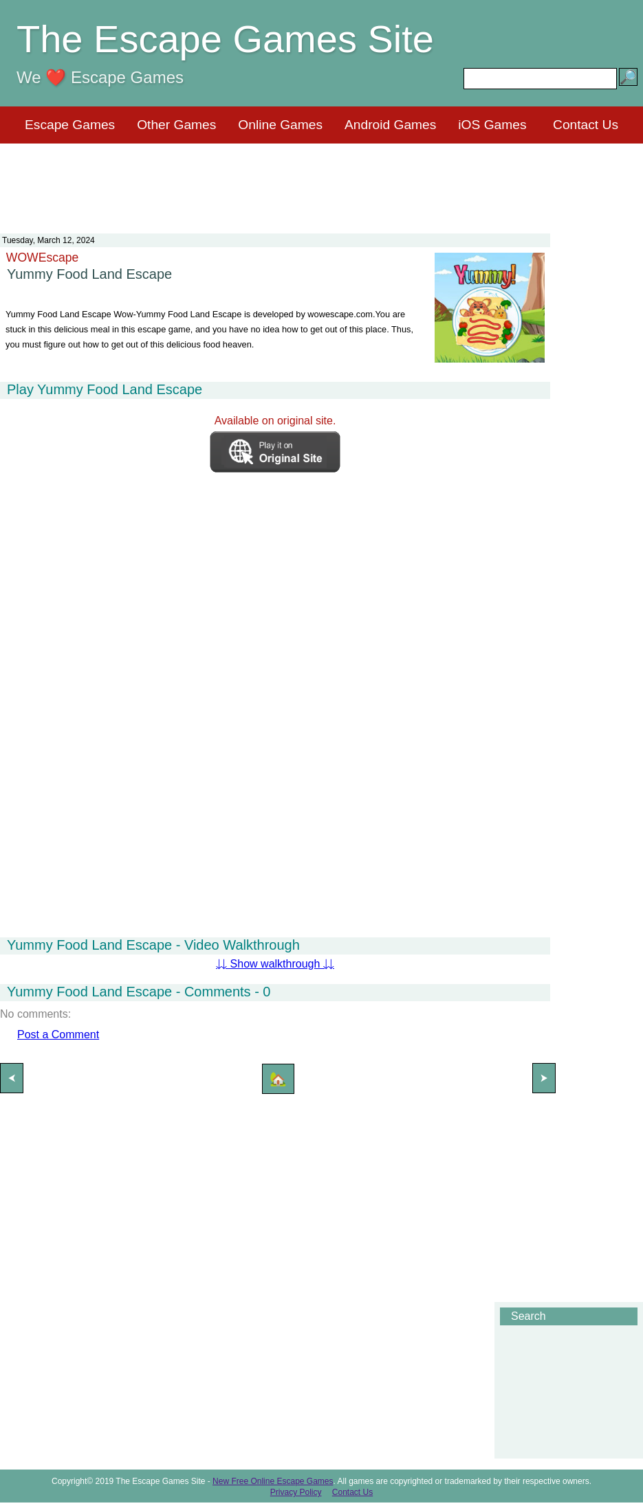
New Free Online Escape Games (272, 1481)
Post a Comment (58, 1034)
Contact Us (585, 124)
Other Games (176, 124)
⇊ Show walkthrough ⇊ (275, 964)
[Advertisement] (322, 180)
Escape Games (70, 124)
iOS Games (492, 124)
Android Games (390, 124)
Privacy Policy (296, 1492)
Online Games (280, 124)
